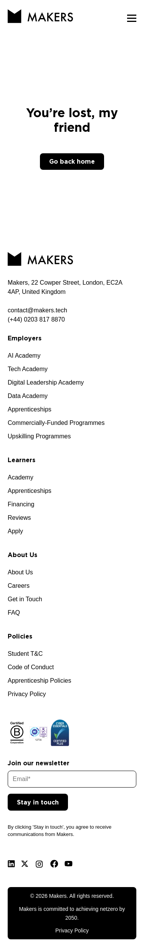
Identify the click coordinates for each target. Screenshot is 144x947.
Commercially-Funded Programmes (56, 423)
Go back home (72, 161)
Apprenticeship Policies (39, 680)
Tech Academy (28, 369)
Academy (20, 477)
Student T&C (25, 653)
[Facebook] (54, 864)
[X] (24, 864)
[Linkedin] (11, 863)
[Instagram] (39, 864)
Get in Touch (25, 599)
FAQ (14, 612)
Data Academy (28, 396)
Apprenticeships (29, 409)
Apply (15, 531)
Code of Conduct (31, 667)
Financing (21, 504)
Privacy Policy (27, 694)
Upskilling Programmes (39, 436)
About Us (20, 572)
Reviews (19, 517)
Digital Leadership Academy (46, 382)
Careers (19, 585)
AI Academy (24, 355)
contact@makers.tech (37, 310)
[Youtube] (69, 864)
